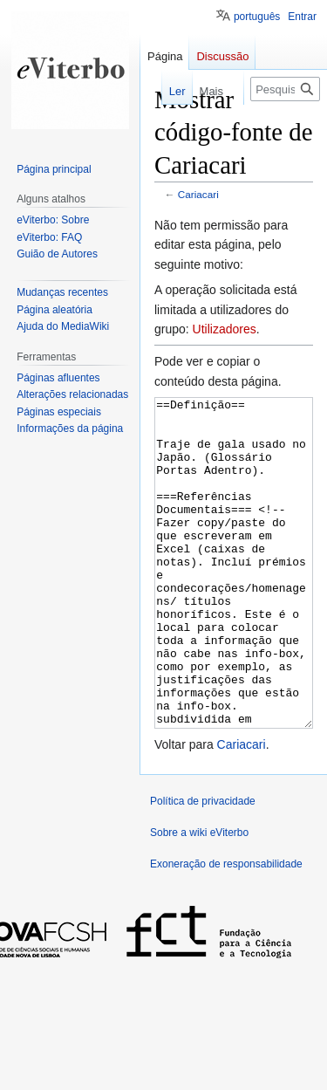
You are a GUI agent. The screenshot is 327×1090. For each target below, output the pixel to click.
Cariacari (198, 194)
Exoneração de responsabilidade (226, 929)
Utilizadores (224, 329)
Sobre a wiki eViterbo (199, 898)
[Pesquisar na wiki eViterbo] (285, 89)
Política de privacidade (202, 866)
